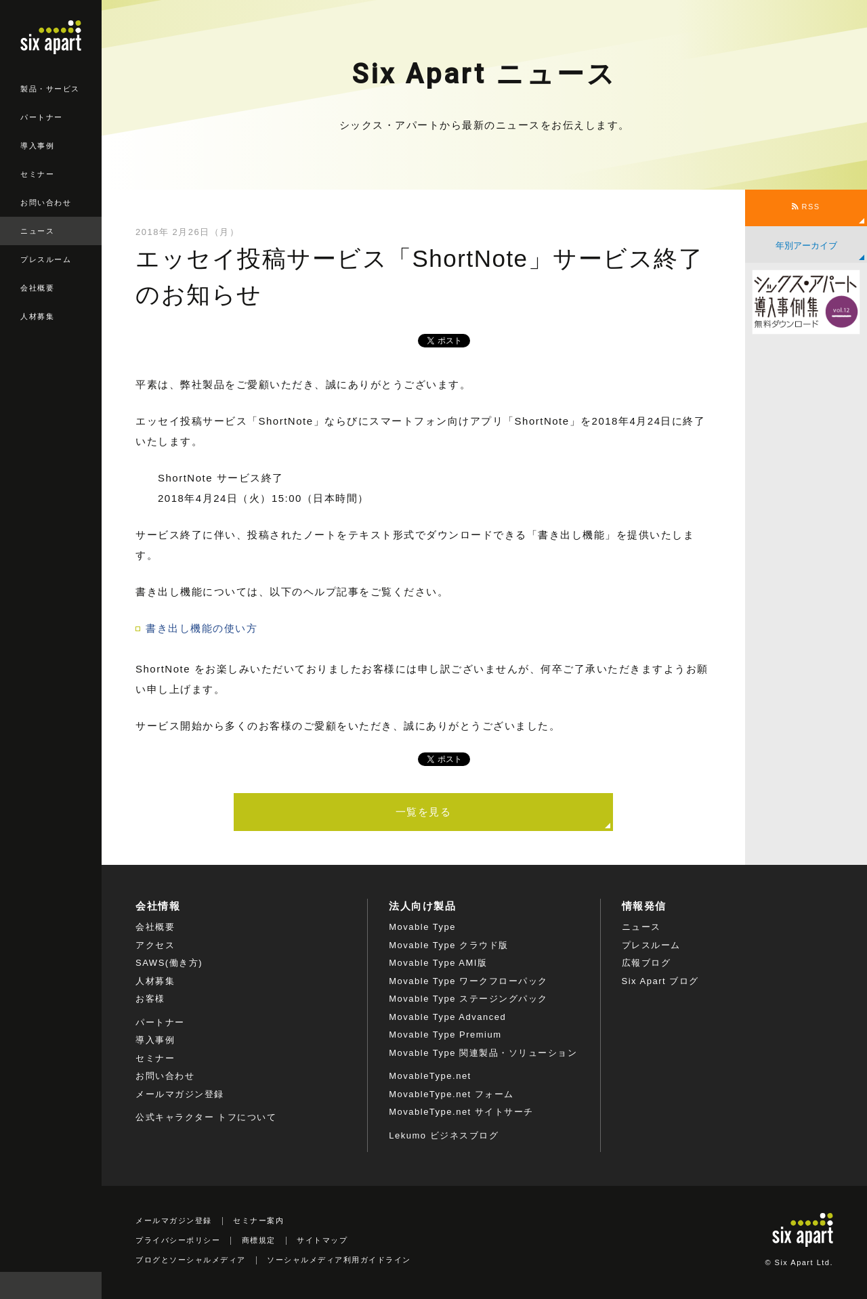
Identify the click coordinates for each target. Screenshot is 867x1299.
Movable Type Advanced (447, 1017)
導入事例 (37, 146)
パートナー (41, 117)
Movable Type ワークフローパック (468, 981)
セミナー (37, 174)
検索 (88, 1285)
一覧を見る (424, 811)
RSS (806, 207)
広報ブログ (646, 963)
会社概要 (37, 288)
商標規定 (259, 1240)
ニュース (37, 231)
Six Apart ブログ (660, 981)
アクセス (155, 945)
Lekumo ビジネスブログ (444, 1135)
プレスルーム (45, 259)
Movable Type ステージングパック (468, 999)
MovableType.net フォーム (451, 1094)
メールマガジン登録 (179, 1094)
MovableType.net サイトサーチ (461, 1112)
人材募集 (37, 316)
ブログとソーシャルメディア (190, 1260)
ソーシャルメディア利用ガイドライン (339, 1260)
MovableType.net (430, 1076)
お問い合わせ (45, 202)
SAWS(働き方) (169, 963)
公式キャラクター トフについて (205, 1117)
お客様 (150, 999)
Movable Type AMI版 (438, 963)
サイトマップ (322, 1240)
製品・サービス (50, 89)
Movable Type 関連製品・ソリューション (483, 1053)
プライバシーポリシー (177, 1240)
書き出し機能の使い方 (201, 628)
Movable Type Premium (445, 1034)
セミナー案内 (258, 1220)
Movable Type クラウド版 (448, 945)
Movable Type (422, 927)
